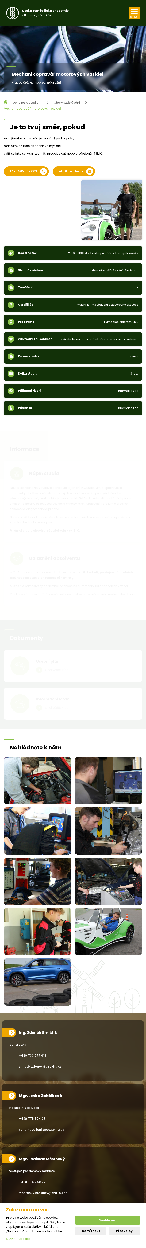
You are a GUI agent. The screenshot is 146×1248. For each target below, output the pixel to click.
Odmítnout (91, 1231)
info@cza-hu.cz (70, 171)
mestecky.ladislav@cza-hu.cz (43, 1193)
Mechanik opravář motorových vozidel (32, 108)
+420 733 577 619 (33, 1056)
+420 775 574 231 (33, 1119)
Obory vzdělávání (67, 103)
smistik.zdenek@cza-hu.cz (40, 1066)
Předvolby (124, 1231)
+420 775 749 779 (33, 1182)
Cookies (24, 1239)
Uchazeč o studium (27, 103)
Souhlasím (107, 1220)
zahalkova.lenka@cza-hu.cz (41, 1130)
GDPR (10, 1239)
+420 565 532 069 (23, 171)
